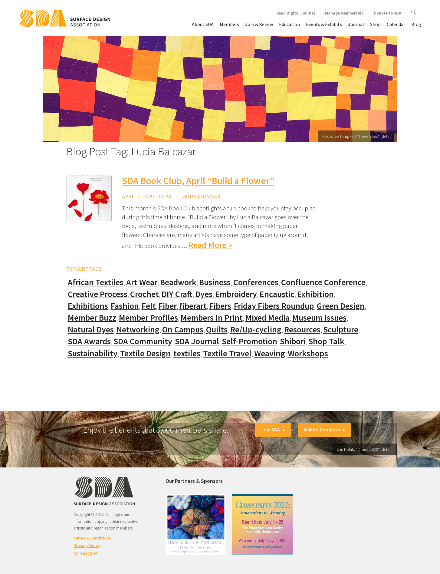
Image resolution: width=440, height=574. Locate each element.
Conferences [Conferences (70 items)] (255, 282)
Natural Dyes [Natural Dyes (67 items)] (91, 329)
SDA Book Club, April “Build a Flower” (198, 181)
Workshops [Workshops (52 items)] (308, 353)
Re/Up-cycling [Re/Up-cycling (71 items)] (255, 329)
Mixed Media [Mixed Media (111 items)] (267, 317)
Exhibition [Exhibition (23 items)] (315, 294)
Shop (375, 24)
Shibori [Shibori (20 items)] (293, 341)
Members (229, 24)
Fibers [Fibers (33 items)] (220, 306)
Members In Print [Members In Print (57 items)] (212, 317)
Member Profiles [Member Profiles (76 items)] (148, 317)
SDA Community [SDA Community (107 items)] (142, 341)
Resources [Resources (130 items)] (302, 329)
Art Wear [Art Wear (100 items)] (141, 282)
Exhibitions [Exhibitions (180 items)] (88, 306)
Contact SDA (85, 553)
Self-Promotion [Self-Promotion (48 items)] (249, 341)
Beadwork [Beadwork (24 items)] (178, 282)
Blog (416, 24)
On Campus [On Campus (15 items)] (182, 329)
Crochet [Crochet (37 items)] (144, 294)
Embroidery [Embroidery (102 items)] (236, 294)
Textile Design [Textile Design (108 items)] (145, 353)
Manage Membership (344, 13)
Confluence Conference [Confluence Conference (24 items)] (323, 282)
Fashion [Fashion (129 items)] (125, 306)
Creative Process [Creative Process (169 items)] (97, 294)
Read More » (210, 245)
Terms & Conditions (92, 538)
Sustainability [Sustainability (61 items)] (92, 353)
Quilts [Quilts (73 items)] (217, 329)
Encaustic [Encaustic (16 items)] (277, 294)
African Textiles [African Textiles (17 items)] (95, 282)
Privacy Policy (87, 545)
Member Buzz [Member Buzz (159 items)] (92, 317)
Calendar (396, 24)
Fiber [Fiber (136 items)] (168, 306)
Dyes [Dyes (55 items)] (203, 294)
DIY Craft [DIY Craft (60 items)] (177, 294)
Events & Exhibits (324, 24)
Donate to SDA (387, 13)
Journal (356, 24)
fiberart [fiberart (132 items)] (193, 306)
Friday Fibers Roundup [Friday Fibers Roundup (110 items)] (274, 306)
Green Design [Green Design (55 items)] (341, 306)
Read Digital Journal (295, 13)
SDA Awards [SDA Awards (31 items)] (89, 341)
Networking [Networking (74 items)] (138, 329)
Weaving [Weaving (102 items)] (269, 353)
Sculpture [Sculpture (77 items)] (340, 329)
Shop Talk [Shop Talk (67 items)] (326, 341)
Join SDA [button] (273, 430)
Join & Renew (259, 24)
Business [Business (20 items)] (215, 282)
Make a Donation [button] (324, 430)
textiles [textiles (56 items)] (186, 353)
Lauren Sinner (200, 196)
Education (289, 24)
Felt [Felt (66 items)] (149, 306)
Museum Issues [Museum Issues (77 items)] (319, 317)
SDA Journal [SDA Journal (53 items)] (197, 341)
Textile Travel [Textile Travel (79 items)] (227, 353)
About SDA (203, 24)
